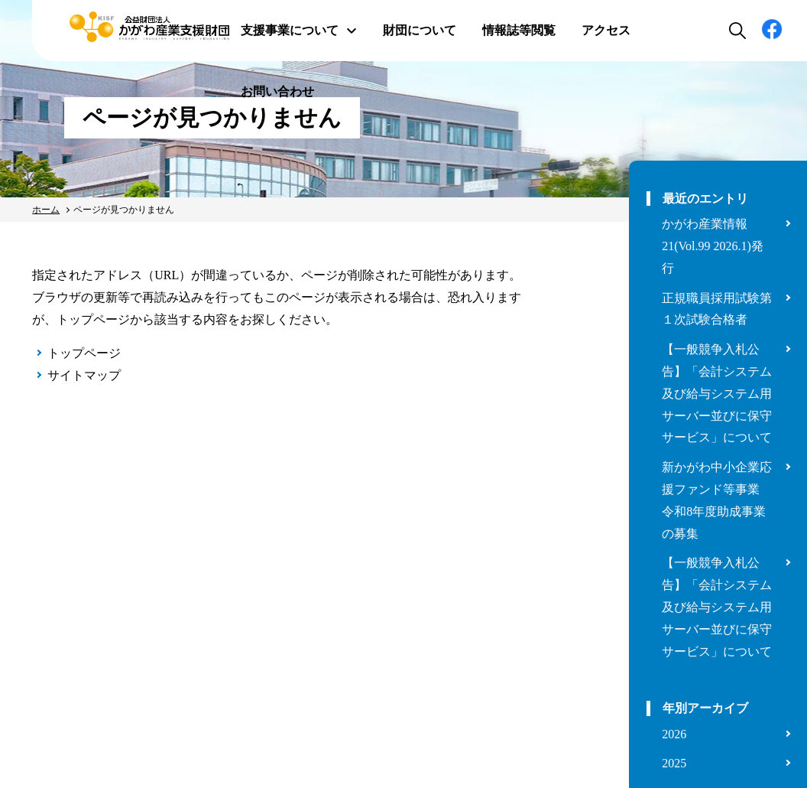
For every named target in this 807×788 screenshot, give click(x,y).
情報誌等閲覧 (519, 30)
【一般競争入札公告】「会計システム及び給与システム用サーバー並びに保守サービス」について (717, 393)
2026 (674, 734)
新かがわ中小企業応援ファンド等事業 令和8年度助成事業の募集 (717, 500)
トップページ (84, 353)
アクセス (606, 30)
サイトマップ (84, 375)
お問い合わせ (277, 91)
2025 (674, 763)
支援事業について (299, 30)
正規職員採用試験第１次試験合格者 (717, 309)
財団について (419, 30)
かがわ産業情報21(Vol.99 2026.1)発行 (712, 246)
